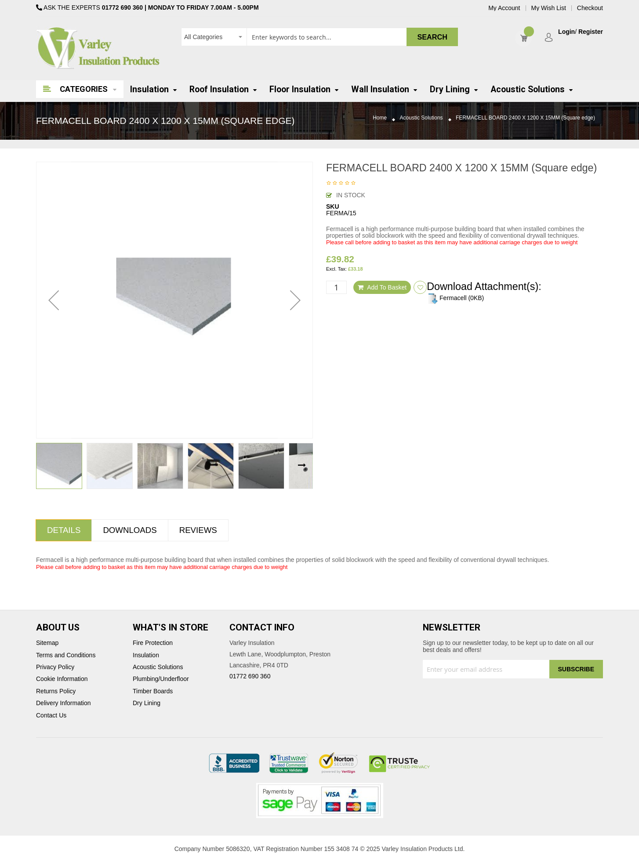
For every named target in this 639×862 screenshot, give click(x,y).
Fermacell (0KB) (455, 297)
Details (63, 530)
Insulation (146, 655)
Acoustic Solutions (421, 118)
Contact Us (51, 715)
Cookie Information (62, 679)
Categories (84, 89)
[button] (53, 300)
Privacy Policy (55, 667)
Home (380, 118)
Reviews (198, 530)
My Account (504, 8)
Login (566, 32)
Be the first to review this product (341, 183)
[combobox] (319, 37)
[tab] (64, 530)
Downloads (129, 530)
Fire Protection (153, 643)
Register (590, 32)
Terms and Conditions (65, 655)
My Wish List (548, 8)
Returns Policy (56, 691)
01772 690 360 (122, 7)
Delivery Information (63, 703)
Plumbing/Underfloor (161, 679)
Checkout (590, 8)
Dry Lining (146, 703)
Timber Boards (153, 691)
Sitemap (47, 643)
